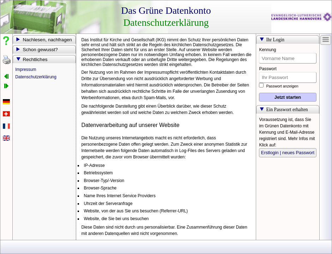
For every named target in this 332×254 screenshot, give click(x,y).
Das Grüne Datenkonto (166, 10)
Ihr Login (275, 39)
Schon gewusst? (40, 49)
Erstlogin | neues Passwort (287, 152)
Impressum (25, 69)
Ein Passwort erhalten (287, 109)
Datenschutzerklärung (35, 76)
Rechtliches (35, 59)
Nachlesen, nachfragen (47, 39)
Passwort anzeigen (278, 86)
